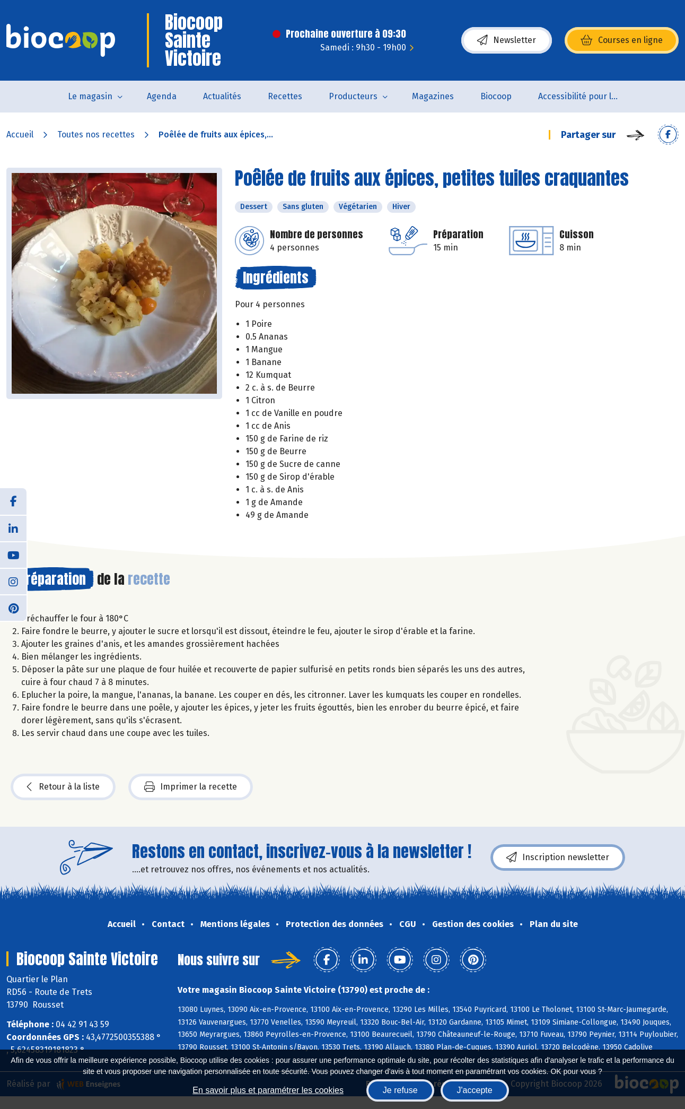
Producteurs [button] (353, 96)
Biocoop (496, 96)
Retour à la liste (63, 787)
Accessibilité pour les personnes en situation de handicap (584, 96)
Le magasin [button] (90, 96)
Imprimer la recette (190, 787)
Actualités (222, 96)
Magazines (433, 96)
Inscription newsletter (557, 857)
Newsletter (506, 40)
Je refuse (400, 1090)
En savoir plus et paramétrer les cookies (268, 1090)
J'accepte (475, 1090)
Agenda (162, 96)
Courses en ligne (622, 40)
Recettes (285, 96)
